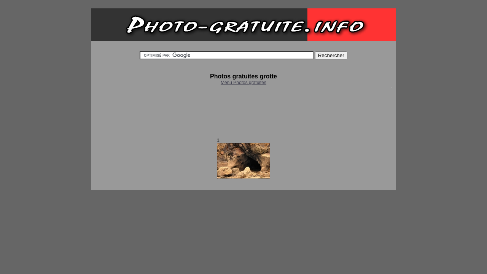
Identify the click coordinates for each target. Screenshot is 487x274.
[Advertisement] (243, 113)
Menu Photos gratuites (243, 82)
